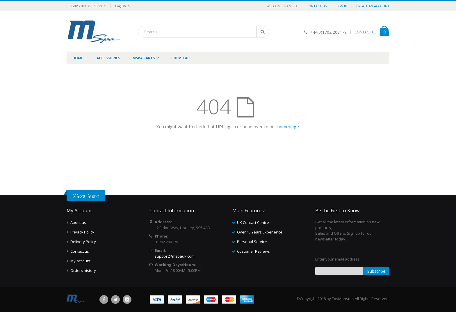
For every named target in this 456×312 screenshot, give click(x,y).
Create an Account (372, 6)
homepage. (288, 126)
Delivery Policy (83, 241)
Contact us (79, 251)
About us (78, 222)
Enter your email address (337, 259)
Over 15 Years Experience (259, 232)
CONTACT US (365, 32)
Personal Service (252, 241)
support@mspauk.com (175, 256)
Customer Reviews (253, 251)
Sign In (341, 6)
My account (80, 260)
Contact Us (317, 6)
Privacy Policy (82, 232)
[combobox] (203, 32)
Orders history (83, 270)
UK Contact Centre (253, 222)
